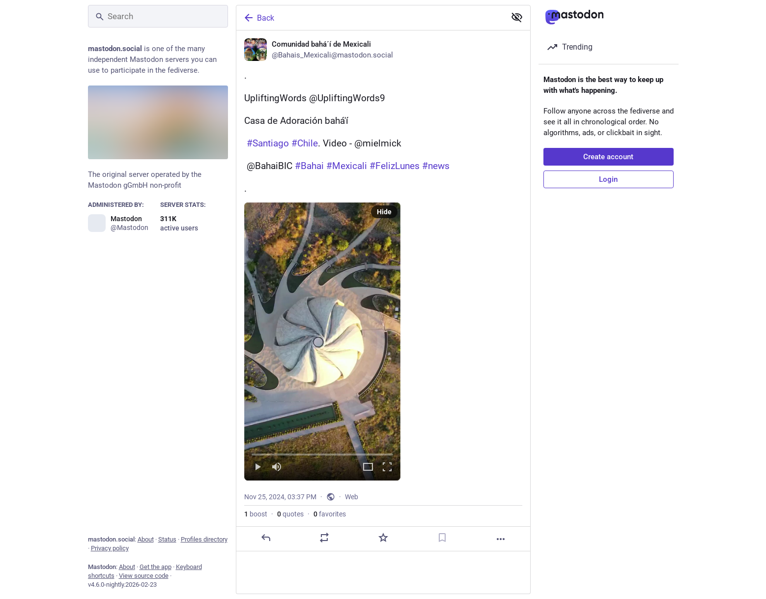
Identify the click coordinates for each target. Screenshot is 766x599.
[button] (322, 341)
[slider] (322, 452)
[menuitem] (322, 341)
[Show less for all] (517, 17)
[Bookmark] (442, 537)
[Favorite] (383, 537)
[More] (501, 539)
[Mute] (276, 467)
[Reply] (265, 537)
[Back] (370, 17)
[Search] (158, 16)
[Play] (257, 467)
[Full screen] (387, 467)
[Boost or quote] (324, 537)
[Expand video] (368, 467)
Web (351, 497)
